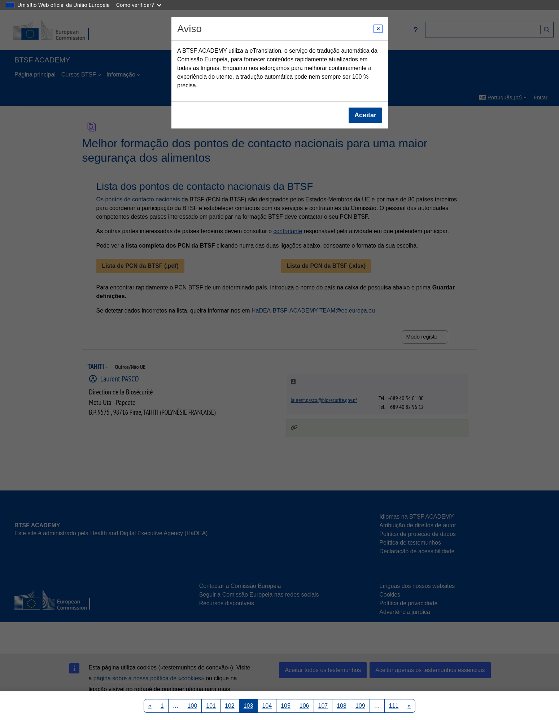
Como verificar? (138, 5)
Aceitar (365, 115)
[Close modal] (378, 29)
